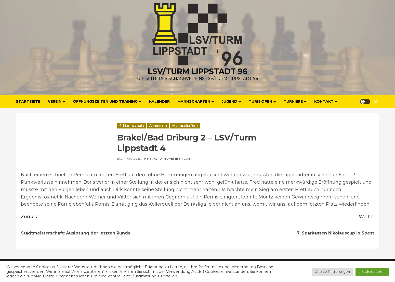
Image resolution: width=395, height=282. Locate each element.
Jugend (229, 101)
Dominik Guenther (134, 158)
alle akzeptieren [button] (372, 271)
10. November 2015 (175, 158)
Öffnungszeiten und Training (105, 101)
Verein (54, 101)
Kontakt (324, 101)
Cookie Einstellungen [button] (332, 271)
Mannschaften (193, 101)
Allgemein (158, 125)
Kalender (159, 101)
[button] (376, 102)
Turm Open (260, 101)
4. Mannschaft (131, 125)
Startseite (28, 101)
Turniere (293, 101)
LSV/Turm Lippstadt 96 (197, 71)
